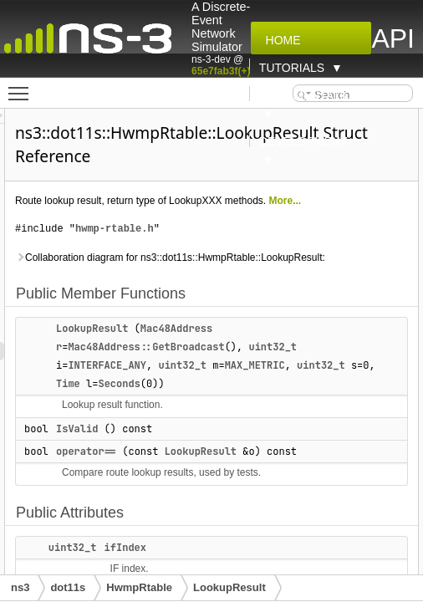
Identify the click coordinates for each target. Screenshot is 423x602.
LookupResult (186, 347)
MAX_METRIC (349, 383)
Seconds (298, 402)
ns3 (20, 587)
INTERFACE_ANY (201, 383)
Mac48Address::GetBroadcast (240, 365)
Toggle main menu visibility (22, 86)
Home (280, 40)
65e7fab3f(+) (220, 71)
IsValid (171, 447)
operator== (180, 470)
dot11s (67, 587)
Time (247, 402)
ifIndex (220, 566)
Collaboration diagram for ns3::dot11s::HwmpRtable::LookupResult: (202, 267)
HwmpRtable (139, 587)
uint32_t (367, 365)
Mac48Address (271, 347)
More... (380, 201)
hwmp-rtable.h (209, 229)
